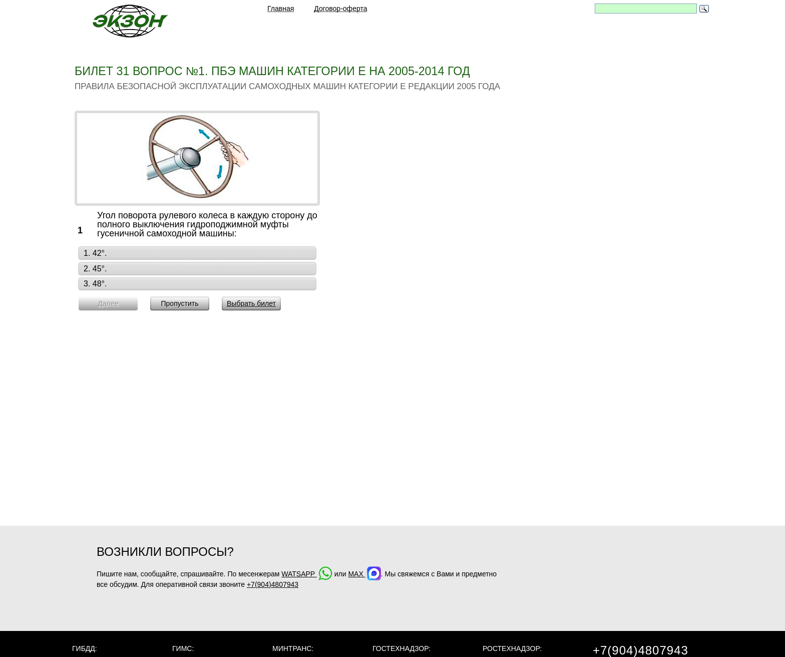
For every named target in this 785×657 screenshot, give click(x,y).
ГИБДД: (84, 648)
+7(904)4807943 (272, 584)
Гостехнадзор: (401, 648)
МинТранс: (292, 648)
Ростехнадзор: (512, 648)
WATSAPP (306, 574)
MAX (364, 574)
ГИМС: (183, 648)
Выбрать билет (251, 303)
